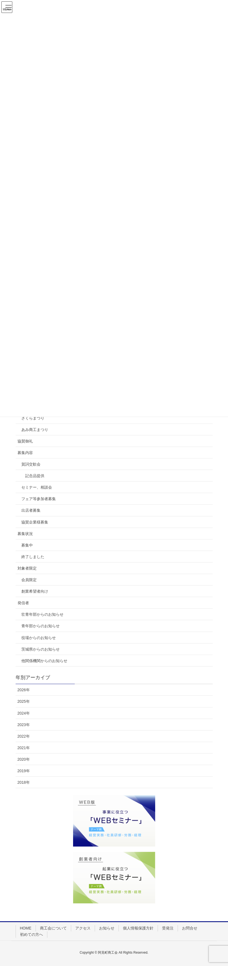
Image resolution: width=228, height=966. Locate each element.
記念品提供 (34, 476)
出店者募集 (31, 510)
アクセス (83, 928)
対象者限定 (27, 568)
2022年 (24, 736)
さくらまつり (32, 418)
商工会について (53, 928)
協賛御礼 (25, 441)
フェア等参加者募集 (38, 499)
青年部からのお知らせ (40, 626)
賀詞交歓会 (31, 464)
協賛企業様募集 (34, 522)
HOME (25, 928)
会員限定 (29, 580)
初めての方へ (31, 934)
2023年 (24, 725)
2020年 (24, 759)
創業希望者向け (34, 591)
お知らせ (106, 928)
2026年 (24, 690)
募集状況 (25, 533)
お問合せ (189, 928)
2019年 (24, 771)
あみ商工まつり (34, 429)
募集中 (27, 545)
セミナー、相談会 (36, 487)
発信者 (23, 603)
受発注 (168, 928)
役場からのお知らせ (38, 637)
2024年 (24, 713)
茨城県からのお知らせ (40, 649)
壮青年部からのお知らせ (42, 614)
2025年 (24, 701)
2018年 (24, 782)
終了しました (32, 557)
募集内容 (25, 452)
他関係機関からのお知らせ (44, 661)
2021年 (24, 748)
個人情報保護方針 (138, 928)
